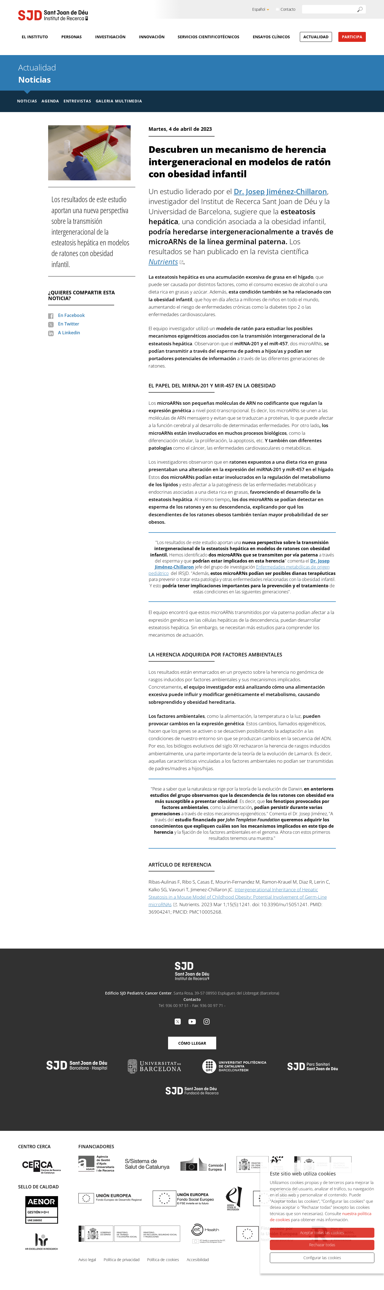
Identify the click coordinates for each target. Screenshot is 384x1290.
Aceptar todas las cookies (322, 1232)
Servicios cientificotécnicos (208, 36)
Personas (71, 36)
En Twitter (68, 324)
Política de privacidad (121, 1259)
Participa (352, 36)
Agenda (50, 101)
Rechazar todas (322, 1245)
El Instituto (35, 36)
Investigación (110, 36)
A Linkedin (69, 333)
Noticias (34, 79)
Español (258, 9)
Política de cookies (163, 1259)
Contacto (288, 9)
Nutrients (163, 262)
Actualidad (315, 36)
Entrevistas (77, 101)
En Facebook (71, 315)
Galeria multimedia (119, 101)
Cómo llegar (192, 1043)
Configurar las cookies (322, 1257)
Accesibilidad (198, 1259)
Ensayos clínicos (271, 36)
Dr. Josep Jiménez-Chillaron (280, 191)
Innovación (151, 36)
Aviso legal (87, 1259)
